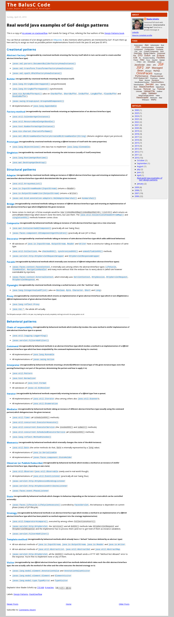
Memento (12, 442)
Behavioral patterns (21, 321)
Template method (17, 539)
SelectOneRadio (139, 84)
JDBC (148, 65)
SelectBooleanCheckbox (141, 82)
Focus (148, 60)
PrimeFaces (154, 78)
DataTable (138, 53)
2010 (137, 157)
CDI (138, 47)
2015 (137, 143)
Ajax (147, 45)
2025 (137, 113)
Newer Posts (12, 604)
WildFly (153, 100)
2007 (137, 193)
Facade (11, 261)
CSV (140, 51)
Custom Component (151, 51)
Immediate (151, 62)
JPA (154, 65)
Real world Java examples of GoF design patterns (58, 25)
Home (68, 604)
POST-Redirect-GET (141, 78)
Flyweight (12, 285)
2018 (137, 134)
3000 (137, 110)
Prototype (12, 141)
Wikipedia (57, 40)
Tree (153, 89)
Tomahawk (137, 89)
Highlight (162, 60)
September (142, 163)
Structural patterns (21, 169)
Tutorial (161, 89)
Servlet (150, 84)
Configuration (149, 49)
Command (12, 346)
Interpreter (13, 364)
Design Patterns (21, 594)
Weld (160, 98)
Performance (141, 76)
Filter (142, 60)
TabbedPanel (160, 87)
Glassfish (154, 60)
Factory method (16, 111)
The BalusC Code (29, 4)
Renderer (155, 80)
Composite (13, 223)
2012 (137, 151)
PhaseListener (156, 76)
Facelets (161, 58)
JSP (148, 68)
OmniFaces (144, 73)
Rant (141, 80)
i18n (144, 62)
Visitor (10, 562)
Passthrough (158, 74)
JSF (161, 64)
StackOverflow (35, 594)
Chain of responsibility (20, 327)
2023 (137, 119)
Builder (11, 78)
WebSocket (153, 98)
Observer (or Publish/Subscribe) (25, 463)
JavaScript (139, 65)
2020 (137, 128)
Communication (148, 47)
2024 (137, 116)
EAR (153, 56)
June (139, 172)
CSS (136, 51)
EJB (135, 58)
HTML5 (139, 62)
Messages (148, 71)
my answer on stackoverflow (34, 33)
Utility (143, 93)
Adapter (11, 175)
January (140, 183)
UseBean (159, 91)
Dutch (147, 55)
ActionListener (138, 45)
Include (159, 62)
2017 (137, 137)
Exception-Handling (149, 58)
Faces (136, 60)
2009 (137, 187)
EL (140, 58)
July (138, 169)
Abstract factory (16, 55)
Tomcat (147, 89)
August (140, 166)
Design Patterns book (114, 33)
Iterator (11, 393)
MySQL (156, 70)
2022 (137, 122)
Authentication (155, 45)
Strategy (12, 513)
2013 (137, 148)
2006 (137, 196)
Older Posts (124, 604)
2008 (137, 190)
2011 (137, 154)
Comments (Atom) (27, 609)
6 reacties (49, 587)
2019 (137, 131)
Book (162, 45)
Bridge (10, 203)
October (140, 160)
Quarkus (162, 78)
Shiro (157, 84)
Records (147, 80)
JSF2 (140, 67)
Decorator (12, 238)
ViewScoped (142, 97)
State (10, 496)
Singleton (12, 152)
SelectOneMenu (157, 82)
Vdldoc (158, 95)
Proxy (10, 295)
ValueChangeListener (146, 96)
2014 (137, 146)
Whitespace (145, 100)
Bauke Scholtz (153, 19)
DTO (140, 55)
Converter (159, 49)
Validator (152, 93)
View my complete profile (142, 35)
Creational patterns (21, 49)
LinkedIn (135, 32)
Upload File (149, 91)
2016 (137, 140)
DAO (162, 51)
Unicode (139, 91)
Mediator (12, 409)
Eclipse (160, 55)
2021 (137, 125)
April (139, 175)
